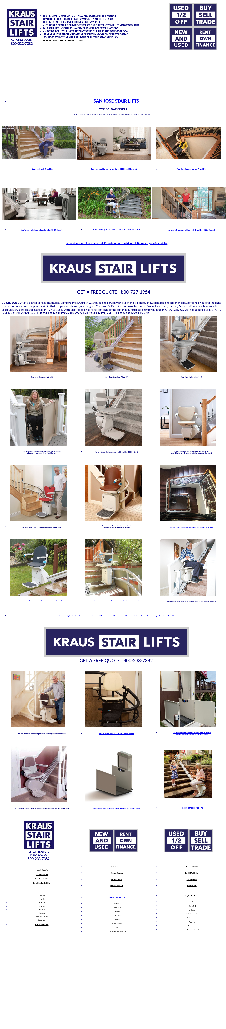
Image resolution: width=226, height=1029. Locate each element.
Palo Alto (42, 903)
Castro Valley (117, 908)
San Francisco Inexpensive (117, 931)
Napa (117, 927)
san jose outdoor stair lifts (192, 808)
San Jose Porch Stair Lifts (42, 169)
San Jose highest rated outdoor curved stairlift (117, 229)
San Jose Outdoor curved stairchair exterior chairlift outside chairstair (117, 601)
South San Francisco (192, 914)
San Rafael (192, 906)
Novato (42, 899)
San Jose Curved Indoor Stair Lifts (191, 169)
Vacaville (192, 922)
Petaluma (42, 906)
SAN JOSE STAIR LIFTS (116, 101)
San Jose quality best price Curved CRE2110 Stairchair (114, 169)
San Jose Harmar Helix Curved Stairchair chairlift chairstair (116, 734)
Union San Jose (192, 918)
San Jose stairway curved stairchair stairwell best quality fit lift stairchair (192, 527)
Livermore (117, 915)
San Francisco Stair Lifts (117, 897)
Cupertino (117, 911)
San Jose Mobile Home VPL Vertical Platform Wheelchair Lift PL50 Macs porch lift (117, 808)
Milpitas (117, 919)
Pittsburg (42, 909)
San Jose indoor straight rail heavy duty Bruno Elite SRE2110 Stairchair (191, 230)
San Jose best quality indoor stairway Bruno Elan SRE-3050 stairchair (41, 230)
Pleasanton (42, 913)
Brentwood (117, 903)
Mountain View (117, 924)
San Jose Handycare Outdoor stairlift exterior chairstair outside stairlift (42, 601)
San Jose (42, 896)
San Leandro (42, 920)
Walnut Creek (192, 926)
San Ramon (192, 910)
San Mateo (192, 902)
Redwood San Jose (42, 917)
